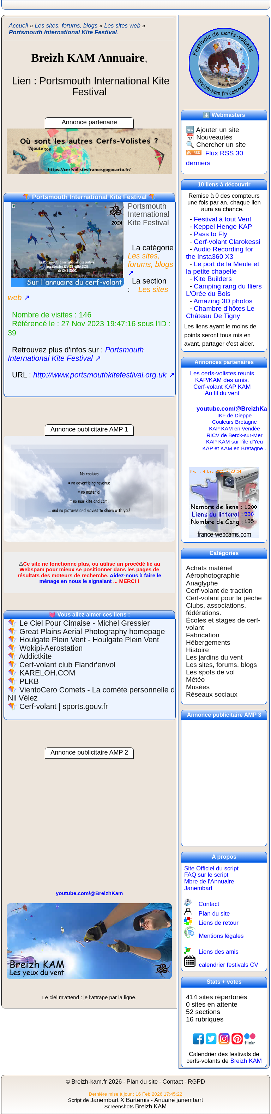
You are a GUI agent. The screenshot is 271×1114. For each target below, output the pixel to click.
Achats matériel (209, 568)
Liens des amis (219, 951)
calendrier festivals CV (228, 964)
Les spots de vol (210, 672)
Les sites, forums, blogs (221, 664)
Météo (195, 679)
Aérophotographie (213, 575)
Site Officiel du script (211, 868)
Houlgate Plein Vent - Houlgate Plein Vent (89, 640)
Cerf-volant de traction (219, 590)
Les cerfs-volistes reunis (222, 373)
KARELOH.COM (47, 673)
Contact (209, 904)
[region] (89, 492)
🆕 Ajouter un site (212, 129)
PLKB (29, 681)
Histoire (197, 650)
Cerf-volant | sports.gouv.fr (63, 706)
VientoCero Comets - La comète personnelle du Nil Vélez (93, 694)
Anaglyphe (202, 583)
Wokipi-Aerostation (51, 648)
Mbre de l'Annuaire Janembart (209, 885)
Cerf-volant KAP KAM (222, 386)
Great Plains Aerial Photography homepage (92, 631)
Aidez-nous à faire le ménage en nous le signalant (100, 578)
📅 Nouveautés (209, 137)
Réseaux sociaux (211, 694)
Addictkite (35, 656)
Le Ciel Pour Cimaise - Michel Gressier (84, 623)
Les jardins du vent (214, 657)
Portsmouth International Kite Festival (89, 197)
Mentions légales (221, 936)
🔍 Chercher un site (216, 144)
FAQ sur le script (206, 874)
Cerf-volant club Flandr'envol (67, 665)
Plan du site (214, 913)
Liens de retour (219, 922)
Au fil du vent (222, 393)
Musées (198, 687)
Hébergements (208, 642)
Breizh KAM (245, 1061)
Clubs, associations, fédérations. (216, 609)
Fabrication (202, 635)
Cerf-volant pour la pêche (224, 598)
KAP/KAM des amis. (222, 380)
